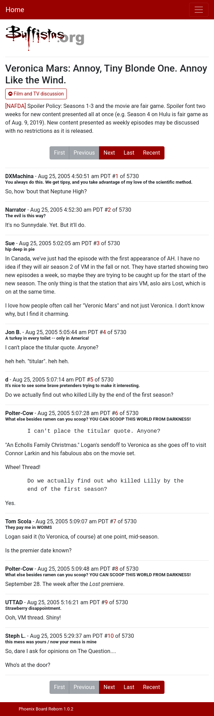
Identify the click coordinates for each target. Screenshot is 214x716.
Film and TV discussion (36, 94)
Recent (151, 152)
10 (110, 636)
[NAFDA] (15, 106)
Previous (84, 152)
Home (15, 10)
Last (129, 152)
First (59, 152)
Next (109, 152)
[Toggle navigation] (198, 10)
